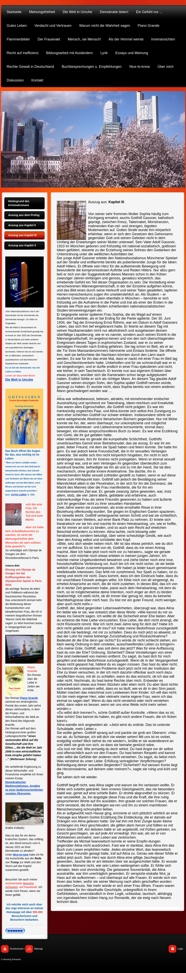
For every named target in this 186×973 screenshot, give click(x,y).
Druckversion (16, 948)
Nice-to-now (20, 854)
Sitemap (38, 948)
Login (180, 948)
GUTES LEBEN (18, 494)
